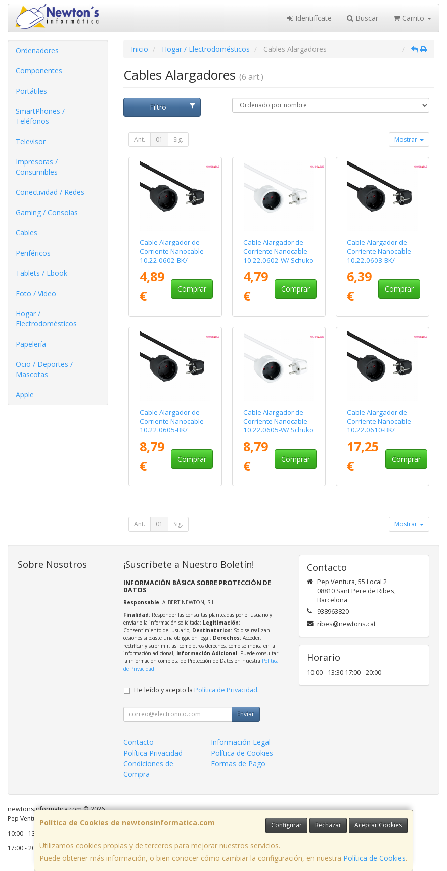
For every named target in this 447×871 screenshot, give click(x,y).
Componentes (39, 70)
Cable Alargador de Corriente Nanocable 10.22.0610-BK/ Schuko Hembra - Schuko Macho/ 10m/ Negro (380, 434)
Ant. (139, 139)
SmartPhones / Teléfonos (40, 116)
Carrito (412, 18)
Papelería (31, 344)
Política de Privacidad (225, 690)
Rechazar (328, 825)
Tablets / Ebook (41, 273)
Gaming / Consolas (47, 212)
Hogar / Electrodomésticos (46, 318)
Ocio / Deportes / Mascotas (44, 369)
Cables (26, 232)
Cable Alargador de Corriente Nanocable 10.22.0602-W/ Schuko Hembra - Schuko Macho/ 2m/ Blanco (278, 260)
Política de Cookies (374, 858)
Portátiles (31, 91)
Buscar (362, 18)
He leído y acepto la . (196, 690)
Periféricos (33, 253)
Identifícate (309, 18)
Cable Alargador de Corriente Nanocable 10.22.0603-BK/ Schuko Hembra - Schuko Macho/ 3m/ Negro (379, 264)
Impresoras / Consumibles (37, 167)
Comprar (191, 289)
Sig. (178, 139)
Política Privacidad (153, 753)
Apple (25, 394)
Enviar (245, 714)
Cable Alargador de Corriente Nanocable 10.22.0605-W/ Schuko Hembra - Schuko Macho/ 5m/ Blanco (278, 430)
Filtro (172, 107)
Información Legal (241, 742)
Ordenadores (37, 50)
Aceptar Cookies (378, 825)
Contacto (138, 742)
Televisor (31, 141)
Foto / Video (36, 293)
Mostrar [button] (409, 139)
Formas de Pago (238, 763)
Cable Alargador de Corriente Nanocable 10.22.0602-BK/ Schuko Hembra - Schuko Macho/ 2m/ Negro (172, 264)
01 (159, 139)
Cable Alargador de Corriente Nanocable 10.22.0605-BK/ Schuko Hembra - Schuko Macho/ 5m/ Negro (172, 434)
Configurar (286, 825)
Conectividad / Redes (50, 192)
